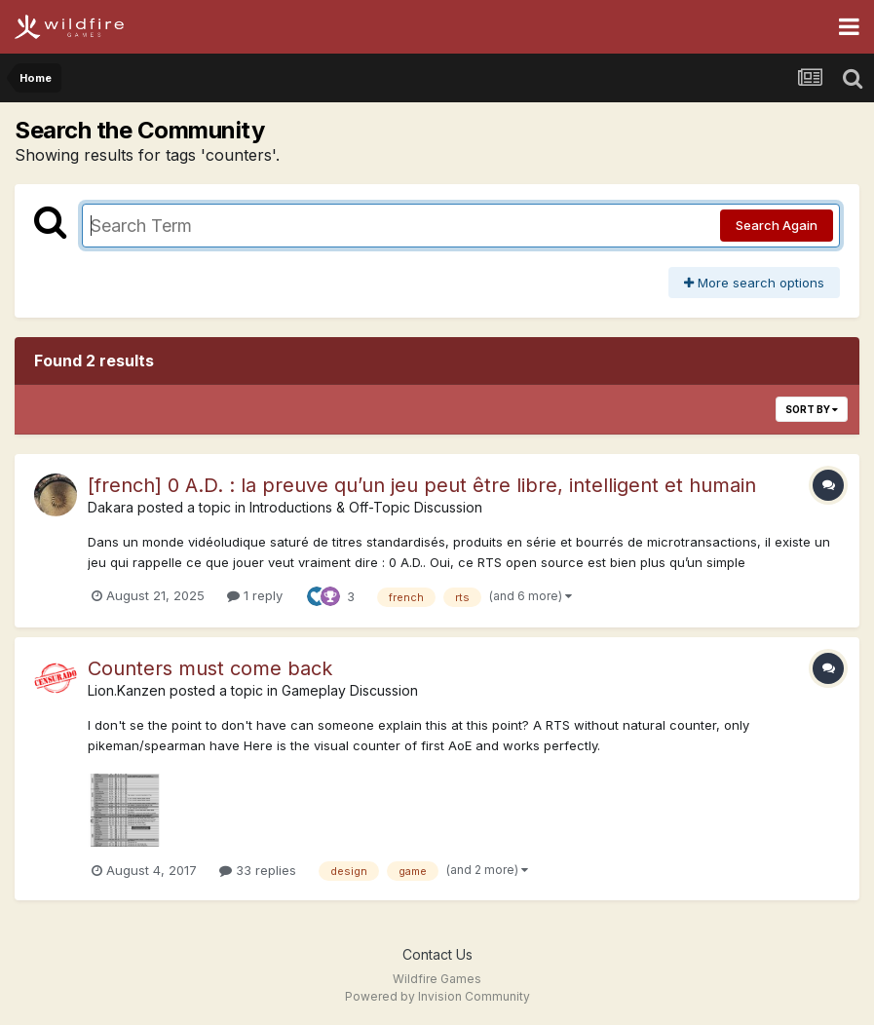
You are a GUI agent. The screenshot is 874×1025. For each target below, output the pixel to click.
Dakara (110, 507)
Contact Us (437, 954)
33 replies (257, 870)
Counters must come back (210, 668)
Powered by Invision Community (437, 996)
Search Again (776, 225)
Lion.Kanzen (127, 690)
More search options (754, 282)
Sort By (811, 409)
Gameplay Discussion (350, 690)
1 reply (255, 595)
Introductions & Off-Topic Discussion (365, 507)
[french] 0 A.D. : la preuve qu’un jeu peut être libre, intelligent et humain (422, 485)
